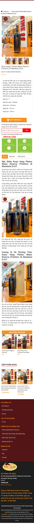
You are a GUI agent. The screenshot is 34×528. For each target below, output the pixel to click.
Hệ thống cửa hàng (7, 410)
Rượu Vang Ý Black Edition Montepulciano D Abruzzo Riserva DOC (8, 388)
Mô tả (5, 156)
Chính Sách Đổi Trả (7, 441)
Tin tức (4, 422)
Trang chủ (6, 11)
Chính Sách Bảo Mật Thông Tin (10, 430)
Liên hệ (4, 413)
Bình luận (12, 156)
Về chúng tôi (5, 406)
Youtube (4, 457)
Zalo (3, 453)
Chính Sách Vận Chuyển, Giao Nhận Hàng (13, 433)
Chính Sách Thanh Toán (8, 437)
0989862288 (4, 482)
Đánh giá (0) (21, 156)
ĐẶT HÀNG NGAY (15, 120)
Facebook (4, 449)
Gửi (26, 130)
